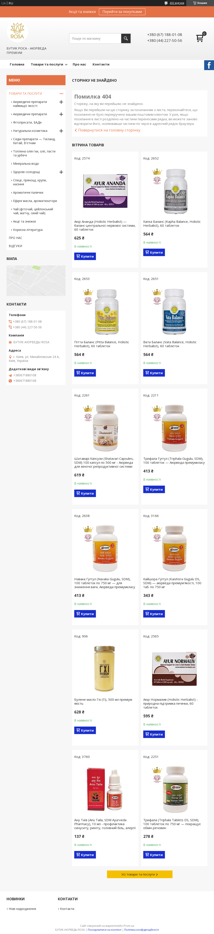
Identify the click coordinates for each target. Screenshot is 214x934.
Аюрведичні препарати (30, 114)
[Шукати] (126, 38)
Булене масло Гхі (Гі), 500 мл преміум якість (103, 701)
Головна (17, 64)
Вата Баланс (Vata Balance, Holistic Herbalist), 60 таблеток (170, 344)
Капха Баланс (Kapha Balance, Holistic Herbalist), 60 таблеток (172, 223)
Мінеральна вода (26, 163)
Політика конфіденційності (141, 930)
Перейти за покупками (122, 11)
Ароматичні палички (28, 192)
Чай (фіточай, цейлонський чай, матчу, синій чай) (33, 211)
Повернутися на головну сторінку (109, 130)
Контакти (101, 64)
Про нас (79, 64)
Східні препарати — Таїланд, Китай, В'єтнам (34, 141)
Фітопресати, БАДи (27, 122)
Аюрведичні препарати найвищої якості (30, 104)
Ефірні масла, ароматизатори (35, 201)
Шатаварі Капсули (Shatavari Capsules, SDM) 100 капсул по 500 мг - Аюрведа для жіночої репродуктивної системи (104, 462)
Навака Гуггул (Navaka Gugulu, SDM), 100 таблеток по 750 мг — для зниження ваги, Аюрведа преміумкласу (104, 583)
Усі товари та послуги (138, 874)
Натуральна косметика (30, 131)
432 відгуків (177, 3)
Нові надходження (22, 909)
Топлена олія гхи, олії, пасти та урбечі (34, 153)
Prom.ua (129, 926)
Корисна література (28, 230)
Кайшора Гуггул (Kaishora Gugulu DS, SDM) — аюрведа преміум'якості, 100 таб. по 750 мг (172, 583)
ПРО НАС (15, 238)
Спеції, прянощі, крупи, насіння (30, 182)
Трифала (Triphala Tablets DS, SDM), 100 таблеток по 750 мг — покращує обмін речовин (172, 824)
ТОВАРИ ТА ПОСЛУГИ (25, 93)
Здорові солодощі (26, 172)
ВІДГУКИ (15, 246)
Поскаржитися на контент (104, 930)
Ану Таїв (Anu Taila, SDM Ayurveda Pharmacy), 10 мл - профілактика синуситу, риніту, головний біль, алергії (105, 824)
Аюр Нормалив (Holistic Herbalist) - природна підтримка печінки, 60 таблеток (170, 703)
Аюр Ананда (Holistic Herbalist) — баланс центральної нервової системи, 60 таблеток (105, 225)
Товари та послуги (47, 64)
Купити (87, 256)
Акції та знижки (24, 221)
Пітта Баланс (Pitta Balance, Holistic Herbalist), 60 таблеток (101, 344)
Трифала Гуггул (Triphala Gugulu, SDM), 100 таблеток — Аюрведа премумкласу (174, 460)
